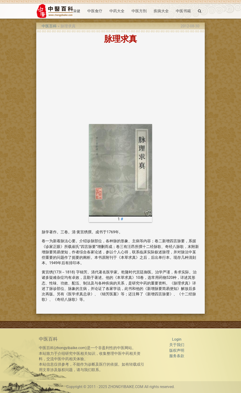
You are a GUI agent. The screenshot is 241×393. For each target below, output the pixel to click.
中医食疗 (94, 11)
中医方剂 (139, 11)
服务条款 (176, 356)
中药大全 (117, 11)
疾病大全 (161, 11)
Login (176, 339)
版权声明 (176, 350)
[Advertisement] (120, 84)
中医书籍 (183, 11)
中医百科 (49, 26)
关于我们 (176, 345)
